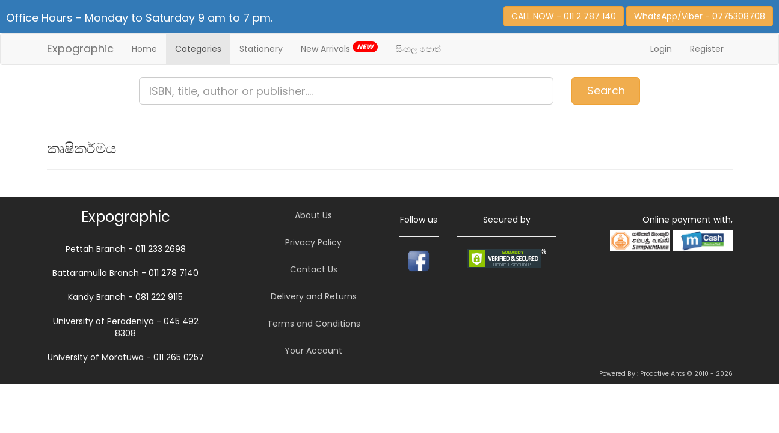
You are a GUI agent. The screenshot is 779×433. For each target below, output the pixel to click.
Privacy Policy (313, 242)
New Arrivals (339, 48)
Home (144, 49)
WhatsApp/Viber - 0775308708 (699, 16)
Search (606, 90)
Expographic (80, 48)
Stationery (261, 49)
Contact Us (313, 269)
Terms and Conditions (313, 324)
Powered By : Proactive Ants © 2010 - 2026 (666, 373)
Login (661, 49)
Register (707, 49)
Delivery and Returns (314, 296)
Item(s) (734, 85)
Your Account (313, 351)
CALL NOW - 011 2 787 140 (563, 16)
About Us (313, 215)
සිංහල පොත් (418, 49)
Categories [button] (198, 49)
